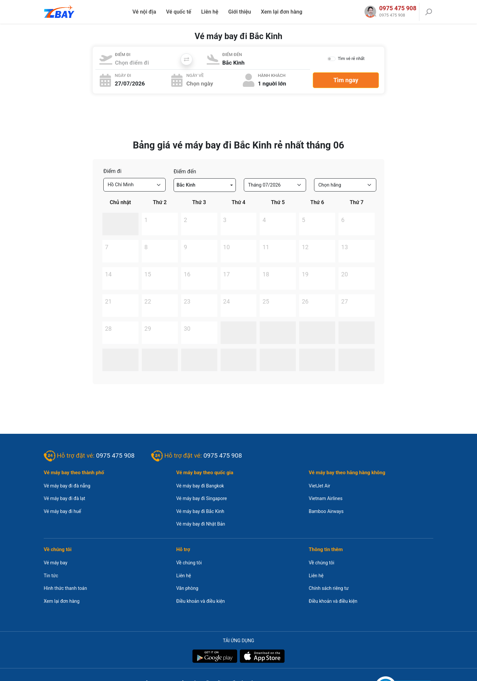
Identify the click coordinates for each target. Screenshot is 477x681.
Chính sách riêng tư (328, 588)
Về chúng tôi (189, 562)
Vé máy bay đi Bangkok (200, 485)
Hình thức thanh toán (65, 588)
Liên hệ (209, 12)
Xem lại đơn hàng (281, 12)
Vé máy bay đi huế (62, 511)
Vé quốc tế (178, 12)
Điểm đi (112, 171)
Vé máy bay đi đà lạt (64, 498)
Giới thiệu (239, 12)
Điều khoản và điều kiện (200, 601)
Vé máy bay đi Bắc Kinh (200, 511)
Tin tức (51, 575)
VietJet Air (319, 485)
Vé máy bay (55, 562)
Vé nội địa (144, 12)
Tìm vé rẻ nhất (351, 58)
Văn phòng (187, 588)
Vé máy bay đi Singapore (201, 498)
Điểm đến (185, 171)
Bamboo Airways (326, 511)
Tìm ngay (345, 80)
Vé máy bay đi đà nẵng (67, 485)
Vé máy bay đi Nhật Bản (200, 524)
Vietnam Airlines (326, 498)
